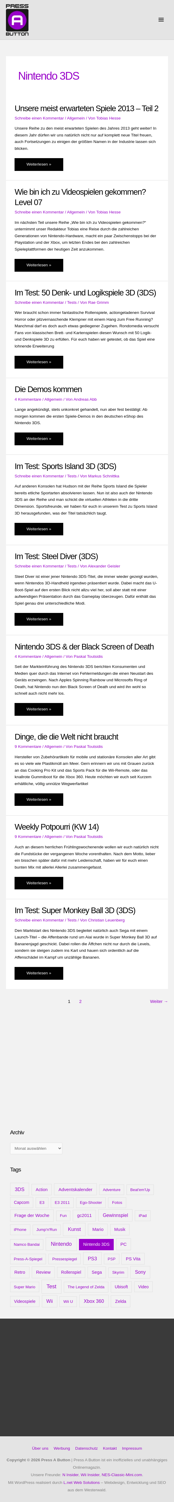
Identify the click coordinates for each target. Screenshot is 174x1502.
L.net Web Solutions (82, 1482)
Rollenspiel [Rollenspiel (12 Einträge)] (71, 1272)
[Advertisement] (54, 1077)
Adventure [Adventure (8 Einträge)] (111, 1190)
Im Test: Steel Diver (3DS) (56, 556)
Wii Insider (90, 1475)
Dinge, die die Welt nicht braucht (66, 736)
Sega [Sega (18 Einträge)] (97, 1272)
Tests (72, 302)
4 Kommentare (28, 399)
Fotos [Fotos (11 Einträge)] (117, 1202)
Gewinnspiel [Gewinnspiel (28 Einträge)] (115, 1215)
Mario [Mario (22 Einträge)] (98, 1229)
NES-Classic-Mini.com (122, 1475)
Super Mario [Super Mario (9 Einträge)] (24, 1287)
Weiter (159, 1001)
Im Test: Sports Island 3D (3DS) (65, 466)
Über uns (40, 1448)
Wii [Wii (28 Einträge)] (49, 1301)
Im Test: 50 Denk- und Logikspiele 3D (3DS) (85, 292)
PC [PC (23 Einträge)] (123, 1244)
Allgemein (76, 118)
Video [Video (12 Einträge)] (143, 1286)
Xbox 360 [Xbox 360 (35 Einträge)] (94, 1301)
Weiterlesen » (38, 166)
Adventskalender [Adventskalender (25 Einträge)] (75, 1189)
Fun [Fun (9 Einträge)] (63, 1215)
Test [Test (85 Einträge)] (51, 1286)
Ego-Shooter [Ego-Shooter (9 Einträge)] (91, 1202)
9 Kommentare (28, 746)
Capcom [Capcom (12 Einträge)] (21, 1202)
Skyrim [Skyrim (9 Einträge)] (118, 1272)
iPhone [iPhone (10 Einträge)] (20, 1229)
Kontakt (110, 1448)
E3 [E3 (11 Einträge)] (42, 1202)
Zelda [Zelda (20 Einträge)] (120, 1301)
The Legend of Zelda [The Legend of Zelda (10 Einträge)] (86, 1287)
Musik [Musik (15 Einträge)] (119, 1229)
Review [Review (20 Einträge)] (43, 1272)
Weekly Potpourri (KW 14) (57, 826)
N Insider (70, 1475)
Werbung (62, 1448)
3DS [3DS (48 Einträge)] (20, 1189)
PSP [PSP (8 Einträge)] (112, 1259)
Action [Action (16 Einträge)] (42, 1189)
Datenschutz (86, 1448)
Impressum (132, 1448)
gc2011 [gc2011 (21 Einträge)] (84, 1215)
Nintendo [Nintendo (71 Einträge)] (61, 1244)
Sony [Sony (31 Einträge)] (140, 1272)
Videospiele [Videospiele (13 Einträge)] (24, 1301)
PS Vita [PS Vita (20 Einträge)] (133, 1258)
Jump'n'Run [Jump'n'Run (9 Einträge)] (46, 1229)
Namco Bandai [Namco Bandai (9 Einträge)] (27, 1244)
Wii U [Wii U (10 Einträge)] (68, 1301)
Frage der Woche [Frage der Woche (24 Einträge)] (31, 1215)
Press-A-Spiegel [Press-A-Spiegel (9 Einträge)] (28, 1259)
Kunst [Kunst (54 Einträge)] (74, 1229)
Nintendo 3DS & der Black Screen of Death (84, 646)
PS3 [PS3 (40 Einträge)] (92, 1258)
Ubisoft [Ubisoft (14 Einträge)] (121, 1286)
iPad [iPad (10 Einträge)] (143, 1215)
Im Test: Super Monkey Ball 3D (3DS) (75, 910)
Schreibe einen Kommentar (39, 118)
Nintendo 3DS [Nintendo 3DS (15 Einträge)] (96, 1244)
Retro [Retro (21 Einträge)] (19, 1272)
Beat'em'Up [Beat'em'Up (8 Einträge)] (140, 1190)
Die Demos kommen (48, 389)
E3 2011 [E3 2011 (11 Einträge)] (62, 1202)
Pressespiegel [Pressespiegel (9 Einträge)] (64, 1259)
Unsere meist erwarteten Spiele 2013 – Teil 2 (86, 108)
